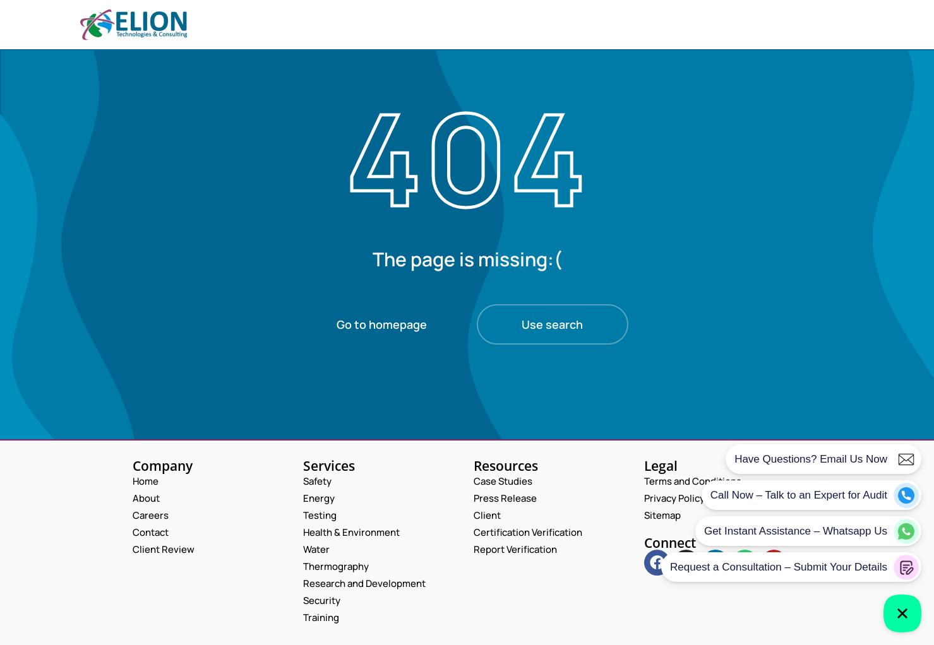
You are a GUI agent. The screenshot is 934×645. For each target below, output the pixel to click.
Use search (552, 324)
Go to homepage (382, 324)
